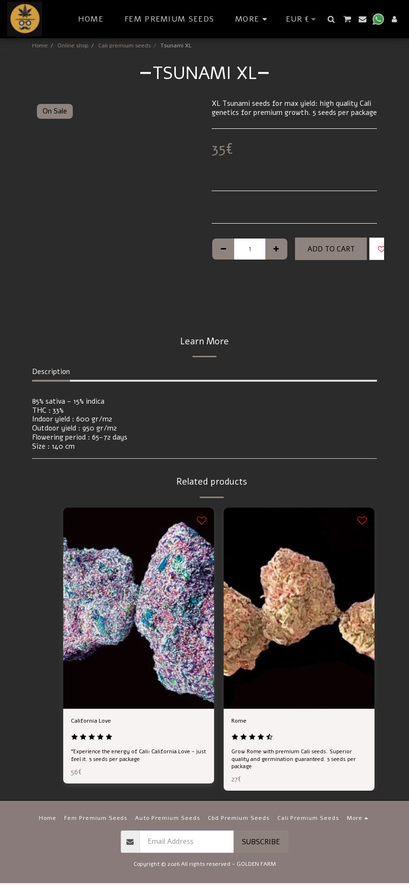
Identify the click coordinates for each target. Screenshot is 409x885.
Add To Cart (331, 249)
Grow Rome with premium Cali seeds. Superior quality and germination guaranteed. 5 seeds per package (296, 761)
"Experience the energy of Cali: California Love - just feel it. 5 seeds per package (135, 757)
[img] (138, 608)
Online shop (73, 45)
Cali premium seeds (124, 45)
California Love (95, 721)
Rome (240, 721)
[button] (331, 19)
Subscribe (261, 844)
